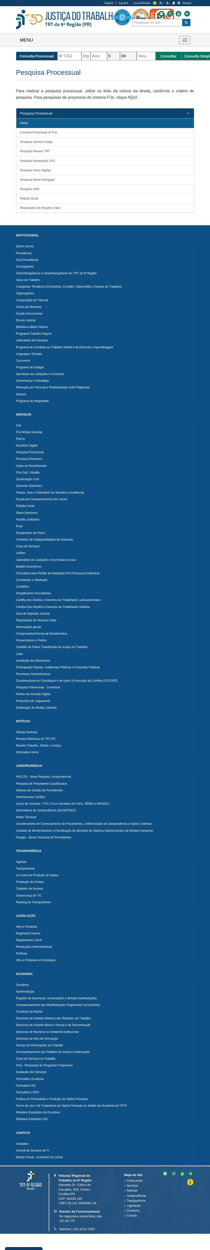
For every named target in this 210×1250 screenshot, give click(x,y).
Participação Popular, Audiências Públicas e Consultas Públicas (58, 667)
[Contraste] (178, 3)
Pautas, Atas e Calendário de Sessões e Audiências (50, 492)
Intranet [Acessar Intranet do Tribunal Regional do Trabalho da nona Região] (186, 3)
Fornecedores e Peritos (31, 640)
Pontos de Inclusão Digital (33, 694)
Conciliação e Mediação (31, 580)
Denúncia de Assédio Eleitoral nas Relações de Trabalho (53, 1018)
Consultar (168, 56)
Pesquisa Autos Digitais (35, 170)
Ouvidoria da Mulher (29, 1011)
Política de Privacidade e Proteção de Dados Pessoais (52, 1099)
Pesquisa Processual (36, 113)
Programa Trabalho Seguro (34, 333)
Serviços (132, 1185)
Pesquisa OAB (29, 189)
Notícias (132, 1190)
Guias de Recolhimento (31, 466)
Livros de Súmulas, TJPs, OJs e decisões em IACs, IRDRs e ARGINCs (63, 803)
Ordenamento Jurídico (31, 797)
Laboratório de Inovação (32, 340)
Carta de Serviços (28, 546)
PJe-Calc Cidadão (28, 472)
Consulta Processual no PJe (38, 132)
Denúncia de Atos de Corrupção (37, 1038)
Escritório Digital (27, 445)
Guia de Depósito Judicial (33, 613)
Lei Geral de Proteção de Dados (37, 875)
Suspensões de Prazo (30, 533)
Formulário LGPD (27, 1092)
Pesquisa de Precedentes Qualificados (41, 783)
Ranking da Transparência (33, 902)
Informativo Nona (27, 752)
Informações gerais (28, 627)
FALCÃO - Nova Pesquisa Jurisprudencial (43, 776)
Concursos (23, 360)
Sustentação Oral (27, 479)
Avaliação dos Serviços (31, 1072)
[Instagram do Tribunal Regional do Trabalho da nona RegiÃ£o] (173, 1173)
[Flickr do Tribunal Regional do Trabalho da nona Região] (191, 13)
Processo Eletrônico (29, 459)
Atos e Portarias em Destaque (36, 960)
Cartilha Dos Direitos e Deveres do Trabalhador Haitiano (53, 607)
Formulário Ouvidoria (30, 1079)
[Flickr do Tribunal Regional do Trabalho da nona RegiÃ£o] (165, 1173)
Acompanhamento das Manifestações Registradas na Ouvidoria (58, 1005)
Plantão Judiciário (28, 519)
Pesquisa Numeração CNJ (37, 161)
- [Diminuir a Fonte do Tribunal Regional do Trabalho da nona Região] (168, 3)
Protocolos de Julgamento (33, 701)
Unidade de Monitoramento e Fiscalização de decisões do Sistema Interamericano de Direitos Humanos (84, 830)
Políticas (21, 953)
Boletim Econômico (29, 566)
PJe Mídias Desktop (29, 432)
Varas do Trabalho (28, 280)
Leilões (20, 553)
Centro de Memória (29, 307)
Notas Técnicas (26, 817)
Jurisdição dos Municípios (33, 660)
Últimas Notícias (27, 732)
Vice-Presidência (27, 260)
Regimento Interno (28, 933)
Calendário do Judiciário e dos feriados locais (46, 560)
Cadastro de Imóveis (29, 888)
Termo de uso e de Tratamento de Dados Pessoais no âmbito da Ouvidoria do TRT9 (71, 1105)
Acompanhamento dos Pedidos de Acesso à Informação (53, 1052)
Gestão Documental (29, 313)
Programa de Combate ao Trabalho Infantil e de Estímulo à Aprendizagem (65, 347)
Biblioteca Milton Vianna (32, 327)
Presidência (24, 253)
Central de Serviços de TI (32, 1150)
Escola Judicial (26, 320)
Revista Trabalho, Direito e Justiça (38, 745)
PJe (18, 425)
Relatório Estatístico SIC (32, 1119)
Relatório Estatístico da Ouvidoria (38, 1112)
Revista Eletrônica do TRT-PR (36, 739)
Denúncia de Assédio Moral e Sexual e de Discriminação (53, 1025)
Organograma (25, 293)
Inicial (24, 123)
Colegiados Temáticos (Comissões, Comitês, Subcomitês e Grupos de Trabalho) (69, 286)
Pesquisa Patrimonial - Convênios (38, 687)
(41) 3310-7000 (84, 1229)
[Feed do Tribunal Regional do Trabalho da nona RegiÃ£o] (190, 1173)
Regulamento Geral (29, 940)
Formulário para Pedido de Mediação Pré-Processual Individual (57, 573)
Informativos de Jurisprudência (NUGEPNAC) (46, 810)
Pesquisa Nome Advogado (37, 179)
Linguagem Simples (29, 354)
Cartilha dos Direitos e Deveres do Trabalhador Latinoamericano (58, 600)
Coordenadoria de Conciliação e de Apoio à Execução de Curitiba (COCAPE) (67, 680)
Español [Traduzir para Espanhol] (123, 3)
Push (19, 526)
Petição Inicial (29, 198)
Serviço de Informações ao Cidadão (39, 1045)
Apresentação (25, 991)
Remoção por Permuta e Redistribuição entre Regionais (53, 387)
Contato (132, 1215)
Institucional (134, 1180)
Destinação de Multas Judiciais (36, 707)
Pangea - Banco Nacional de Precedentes (43, 837)
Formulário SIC (26, 1085)
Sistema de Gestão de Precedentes (39, 790)
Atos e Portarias (26, 926)
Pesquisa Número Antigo (36, 142)
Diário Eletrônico (27, 513)
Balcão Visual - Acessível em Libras (39, 1157)
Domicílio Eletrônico (29, 486)
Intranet (21, 394)
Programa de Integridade (32, 401)
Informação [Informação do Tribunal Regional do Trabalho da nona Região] (155, 3)
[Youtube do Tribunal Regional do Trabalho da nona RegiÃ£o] (182, 1173)
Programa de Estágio (30, 367)
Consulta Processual (37, 56)
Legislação (134, 1205)
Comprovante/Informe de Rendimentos (41, 633)
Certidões (22, 586)
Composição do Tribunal (32, 300)
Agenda (21, 862)
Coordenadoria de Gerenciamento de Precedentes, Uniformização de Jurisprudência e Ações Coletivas (84, 823)
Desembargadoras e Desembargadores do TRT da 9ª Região (56, 273)
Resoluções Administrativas (34, 947)
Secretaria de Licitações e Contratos (40, 374)
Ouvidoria (22, 985)
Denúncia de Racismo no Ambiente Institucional (47, 1032)
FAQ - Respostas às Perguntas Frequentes (44, 1065)
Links (19, 654)
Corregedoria (24, 266)
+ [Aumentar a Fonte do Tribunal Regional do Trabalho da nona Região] (161, 3)
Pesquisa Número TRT (35, 151)
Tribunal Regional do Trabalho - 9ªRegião (66, 19)
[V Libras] (173, 3)
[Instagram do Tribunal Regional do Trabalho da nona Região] (199, 13)
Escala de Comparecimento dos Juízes (42, 499)
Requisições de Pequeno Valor (40, 208)
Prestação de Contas (30, 882)
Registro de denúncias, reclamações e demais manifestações (56, 998)
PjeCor (20, 439)
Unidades (22, 1144)
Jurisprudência (136, 1196)
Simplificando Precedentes (33, 593)
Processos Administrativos (33, 674)
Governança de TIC (29, 895)
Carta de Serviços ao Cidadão (36, 1058)
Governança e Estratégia (32, 380)
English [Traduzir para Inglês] (108, 3)
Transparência (25, 868)
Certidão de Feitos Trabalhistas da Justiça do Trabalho (52, 647)
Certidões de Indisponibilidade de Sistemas (44, 539)
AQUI (132, 97)
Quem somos (25, 246)
